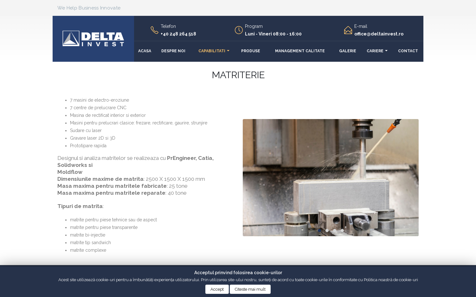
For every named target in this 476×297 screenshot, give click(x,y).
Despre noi (173, 51)
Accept (217, 289)
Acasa (144, 51)
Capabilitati (211, 51)
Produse (250, 51)
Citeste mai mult (250, 289)
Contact (408, 51)
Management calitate (300, 51)
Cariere (375, 51)
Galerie (347, 51)
